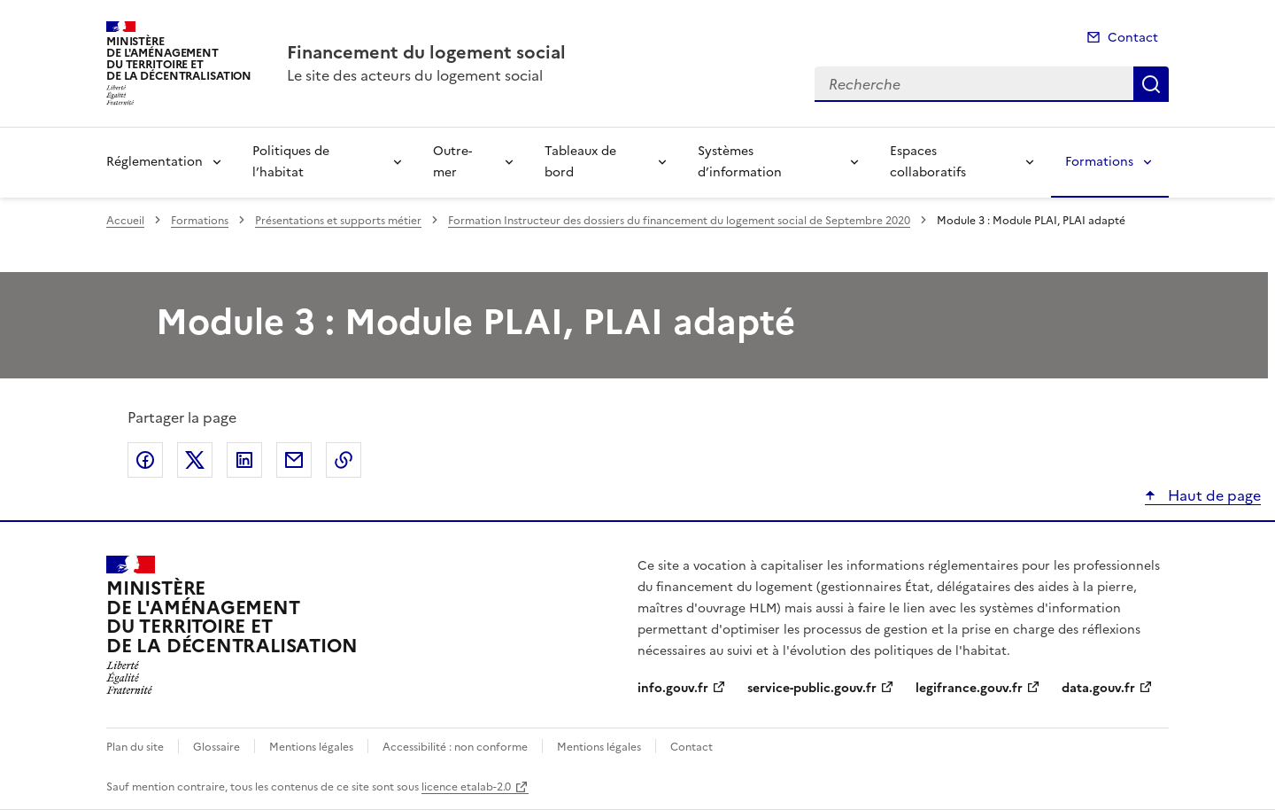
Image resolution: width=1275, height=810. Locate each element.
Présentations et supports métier (338, 221)
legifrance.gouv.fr (969, 688)
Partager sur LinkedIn (244, 460)
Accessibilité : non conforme (455, 747)
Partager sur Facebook (145, 460)
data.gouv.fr (1098, 688)
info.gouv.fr (673, 688)
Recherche (1151, 84)
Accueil (125, 221)
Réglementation (154, 161)
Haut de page (1212, 495)
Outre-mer (452, 162)
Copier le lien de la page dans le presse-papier (343, 460)
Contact (1133, 37)
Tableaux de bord (580, 162)
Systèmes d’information (740, 162)
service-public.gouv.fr (812, 688)
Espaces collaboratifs (928, 162)
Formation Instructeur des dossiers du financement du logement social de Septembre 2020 (679, 221)
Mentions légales (311, 747)
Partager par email (294, 460)
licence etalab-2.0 (466, 787)
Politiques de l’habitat (290, 162)
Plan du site (135, 747)
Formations (1099, 161)
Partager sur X (194, 460)
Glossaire (216, 747)
